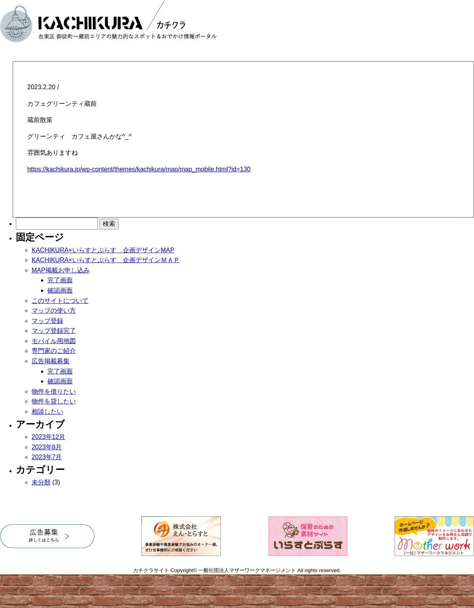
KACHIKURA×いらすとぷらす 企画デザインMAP (103, 250)
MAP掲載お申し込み (61, 270)
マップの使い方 (54, 310)
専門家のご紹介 (54, 350)
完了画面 (60, 280)
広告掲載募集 (51, 361)
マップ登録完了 (54, 330)
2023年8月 (47, 447)
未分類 (41, 482)
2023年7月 (47, 457)
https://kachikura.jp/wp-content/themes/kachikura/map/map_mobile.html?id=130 (138, 169)
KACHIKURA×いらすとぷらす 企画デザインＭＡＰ (106, 260)
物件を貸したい (54, 401)
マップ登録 (47, 320)
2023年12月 (48, 436)
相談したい (47, 411)
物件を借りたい (54, 391)
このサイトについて (60, 300)
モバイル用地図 (54, 341)
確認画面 (60, 290)
